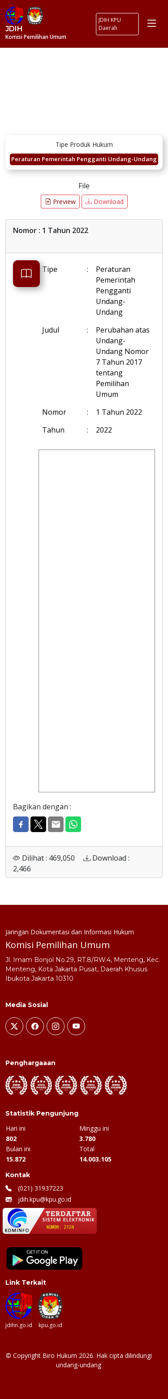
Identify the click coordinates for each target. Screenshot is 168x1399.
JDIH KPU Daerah (110, 24)
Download (105, 201)
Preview (60, 201)
